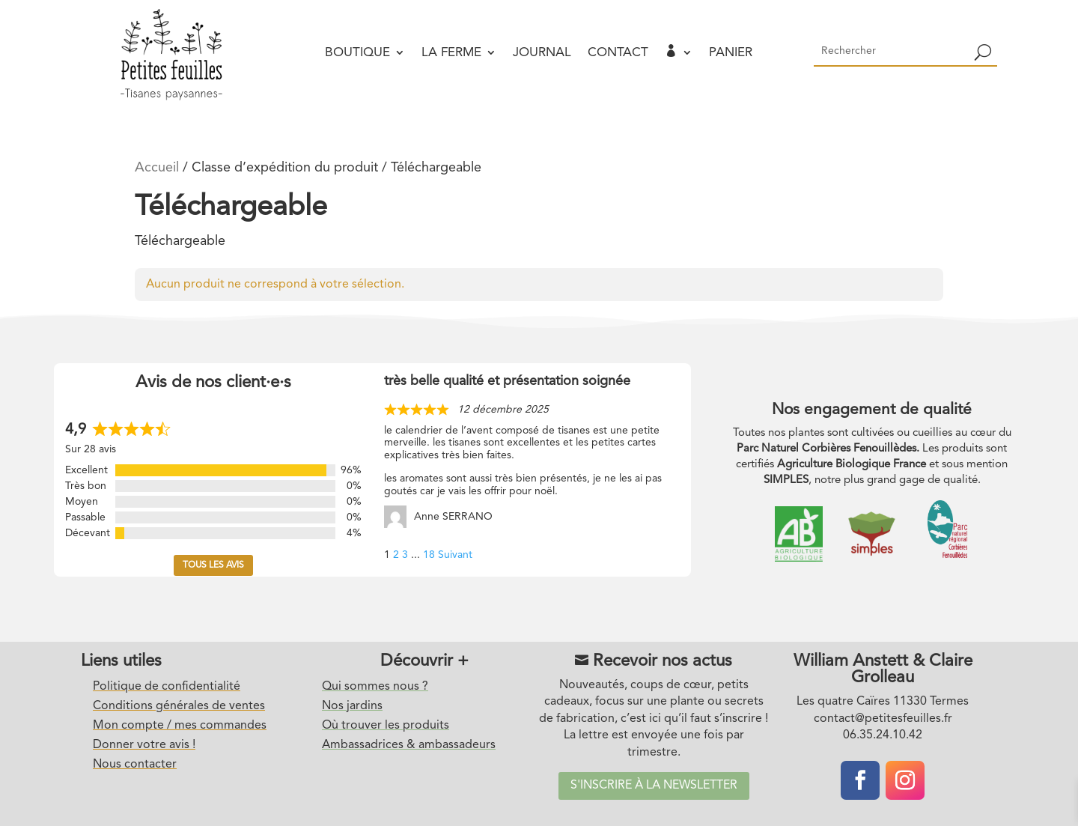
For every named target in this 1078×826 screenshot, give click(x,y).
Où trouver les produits (385, 726)
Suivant (455, 555)
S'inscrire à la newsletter (653, 786)
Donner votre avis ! (144, 745)
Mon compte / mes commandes (180, 726)
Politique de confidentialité (166, 687)
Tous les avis (213, 565)
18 (429, 555)
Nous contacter (135, 765)
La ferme (451, 52)
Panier (730, 52)
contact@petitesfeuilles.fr (883, 719)
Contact (618, 52)
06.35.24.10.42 (882, 735)
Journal (542, 52)
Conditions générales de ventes (179, 706)
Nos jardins (352, 706)
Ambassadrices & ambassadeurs (409, 745)
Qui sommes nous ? (375, 687)
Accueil (157, 167)
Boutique (357, 52)
